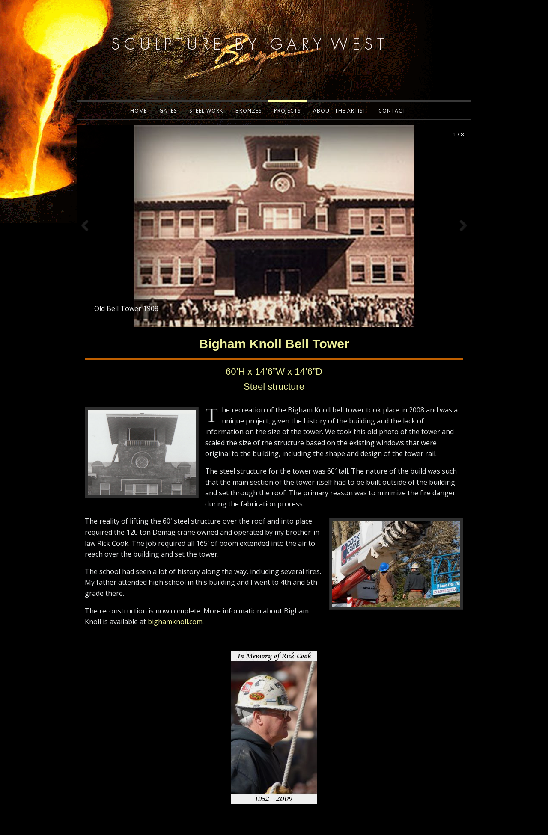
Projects (287, 111)
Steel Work (206, 111)
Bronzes (248, 111)
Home (138, 111)
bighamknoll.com (175, 605)
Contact (392, 111)
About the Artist (339, 111)
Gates (168, 111)
